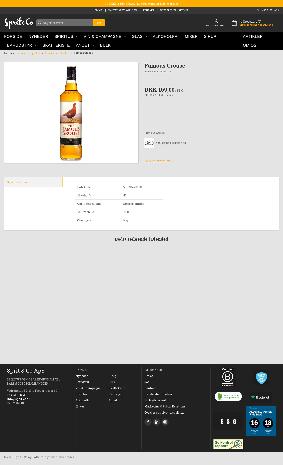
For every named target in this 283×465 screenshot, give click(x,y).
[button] (66, 36)
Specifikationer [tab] (18, 182)
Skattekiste (117, 388)
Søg (99, 22)
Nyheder (82, 376)
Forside (21, 53)
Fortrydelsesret (155, 400)
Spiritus (35, 53)
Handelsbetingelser (122, 10)
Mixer (80, 406)
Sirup (112, 376)
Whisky (49, 53)
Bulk (112, 382)
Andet (113, 400)
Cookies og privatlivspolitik (164, 412)
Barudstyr (82, 382)
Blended (63, 53)
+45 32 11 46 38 (16, 395)
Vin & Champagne (88, 388)
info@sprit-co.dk (18, 399)
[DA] (18, 23)
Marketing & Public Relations (165, 406)
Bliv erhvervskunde (174, 10)
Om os (98, 10)
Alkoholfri (83, 400)
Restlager (115, 394)
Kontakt (148, 10)
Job (146, 382)
